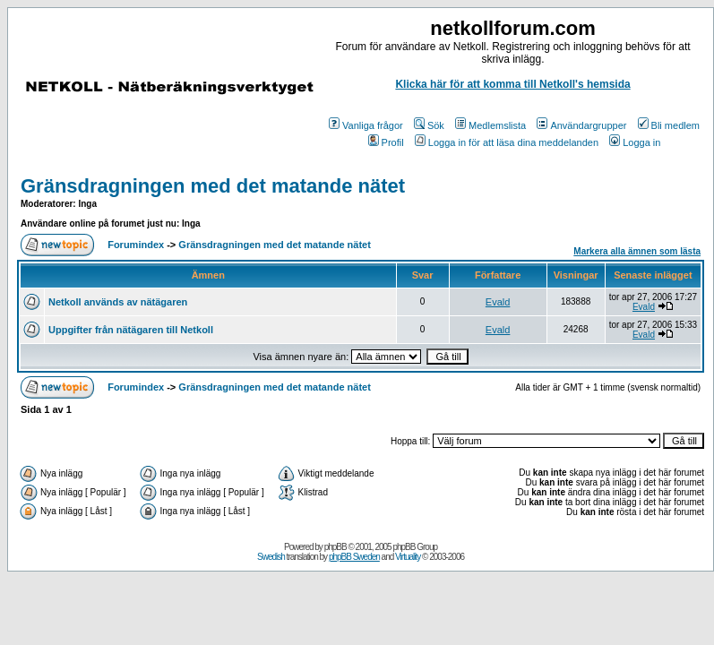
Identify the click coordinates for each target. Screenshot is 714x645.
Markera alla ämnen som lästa (637, 251)
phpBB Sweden (354, 557)
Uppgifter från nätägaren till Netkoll (130, 329)
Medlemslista (490, 125)
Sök (429, 125)
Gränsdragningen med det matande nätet (213, 186)
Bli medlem (669, 125)
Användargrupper (581, 125)
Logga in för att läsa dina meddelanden (506, 142)
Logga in (634, 142)
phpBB (335, 547)
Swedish (271, 557)
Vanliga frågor (366, 125)
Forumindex (136, 244)
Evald (498, 302)
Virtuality (407, 557)
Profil (386, 142)
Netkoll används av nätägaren (117, 302)
